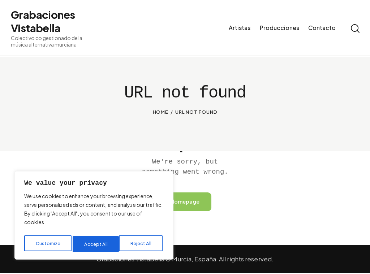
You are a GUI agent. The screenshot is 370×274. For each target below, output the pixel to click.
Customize (48, 244)
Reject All (95, 244)
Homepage (185, 202)
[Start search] (354, 29)
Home (161, 112)
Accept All (141, 244)
